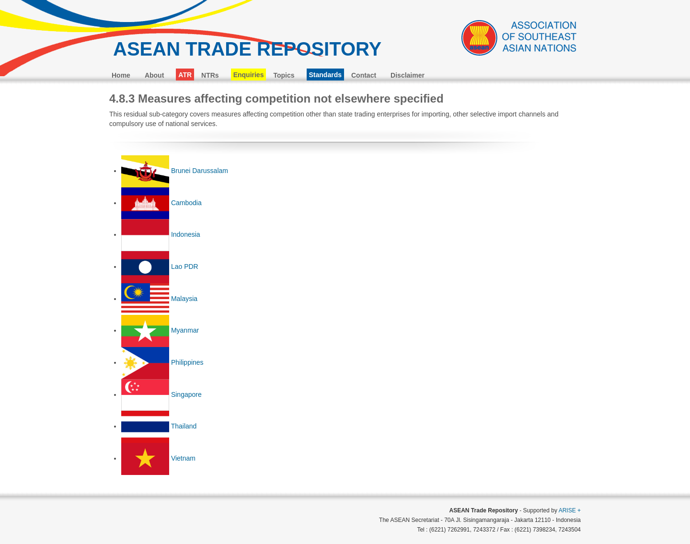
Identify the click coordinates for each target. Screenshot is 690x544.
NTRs (210, 75)
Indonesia (185, 234)
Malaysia (184, 298)
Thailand (184, 426)
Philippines (187, 362)
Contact (363, 75)
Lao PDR (184, 266)
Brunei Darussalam (199, 170)
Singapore (186, 394)
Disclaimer (408, 75)
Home (121, 75)
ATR (185, 75)
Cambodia (186, 203)
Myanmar (185, 330)
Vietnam (183, 458)
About (154, 75)
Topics (283, 75)
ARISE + (570, 510)
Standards (325, 75)
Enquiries (248, 75)
